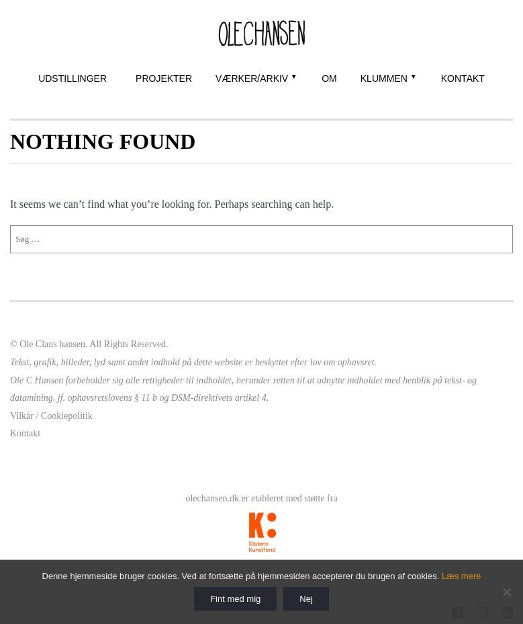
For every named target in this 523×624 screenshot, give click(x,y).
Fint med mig (235, 599)
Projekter (164, 78)
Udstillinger (72, 78)
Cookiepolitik (67, 416)
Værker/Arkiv (252, 78)
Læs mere (461, 576)
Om (329, 78)
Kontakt (463, 78)
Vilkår (22, 416)
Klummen (384, 78)
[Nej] (506, 592)
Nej (306, 599)
